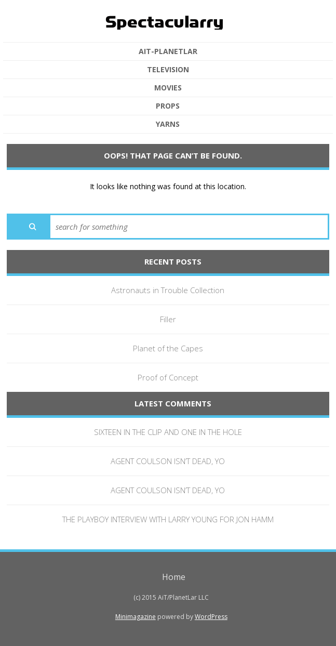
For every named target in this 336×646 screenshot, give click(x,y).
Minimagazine (135, 616)
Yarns (168, 124)
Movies (168, 87)
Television (168, 69)
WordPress (211, 616)
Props (168, 106)
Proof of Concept (168, 377)
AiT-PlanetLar (168, 51)
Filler (168, 319)
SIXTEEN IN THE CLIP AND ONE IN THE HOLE (168, 432)
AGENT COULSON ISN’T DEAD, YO (168, 461)
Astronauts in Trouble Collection (167, 290)
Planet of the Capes (168, 348)
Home (173, 577)
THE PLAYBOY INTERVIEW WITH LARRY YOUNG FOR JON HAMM (168, 519)
